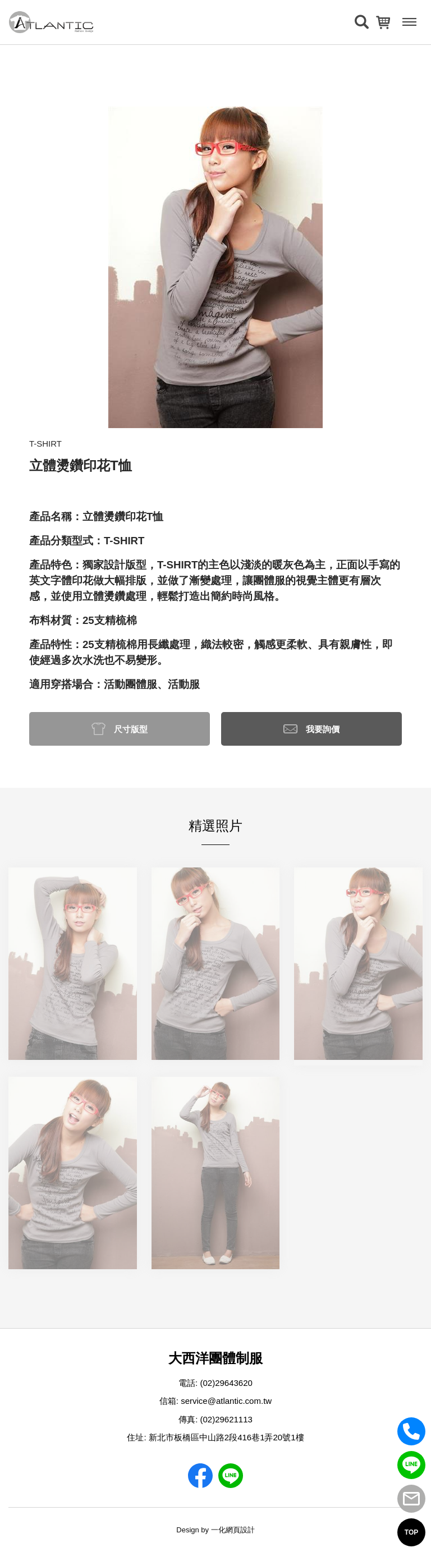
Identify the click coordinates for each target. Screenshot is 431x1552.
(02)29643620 (226, 1383)
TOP (411, 1532)
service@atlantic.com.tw (226, 1401)
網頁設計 (240, 1530)
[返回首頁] (51, 22)
